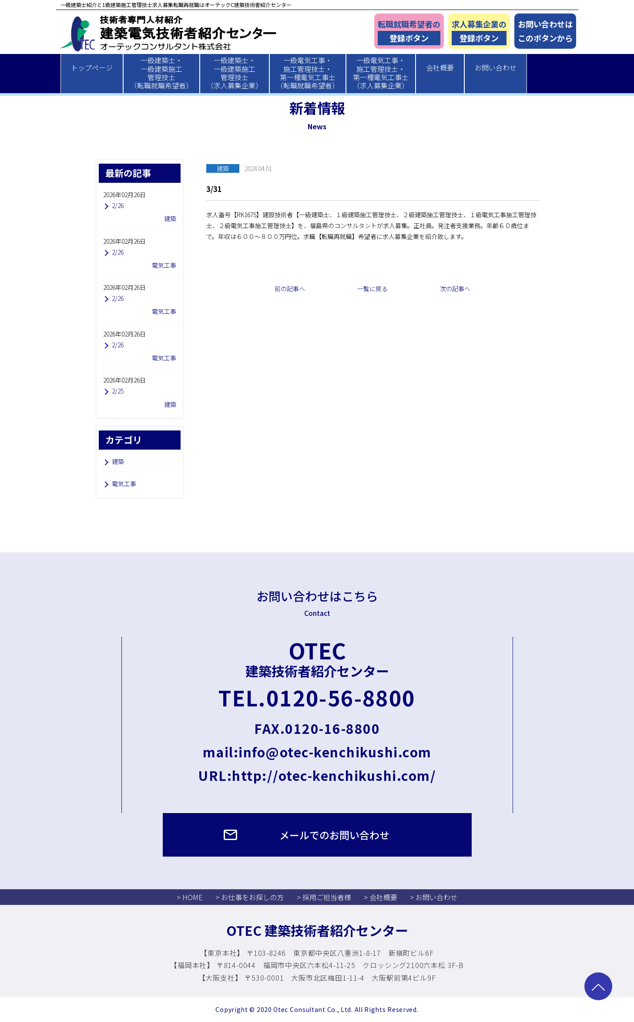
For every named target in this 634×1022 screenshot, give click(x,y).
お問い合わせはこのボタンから (545, 31)
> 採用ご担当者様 (324, 897)
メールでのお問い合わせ (334, 834)
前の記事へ (290, 288)
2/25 (118, 391)
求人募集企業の (479, 32)
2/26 (118, 205)
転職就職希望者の (409, 32)
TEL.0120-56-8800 (316, 697)
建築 (118, 461)
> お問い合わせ (433, 897)
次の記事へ (455, 288)
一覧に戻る (372, 288)
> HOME (190, 897)
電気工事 (124, 483)
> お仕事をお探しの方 (249, 897)
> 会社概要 (380, 897)
